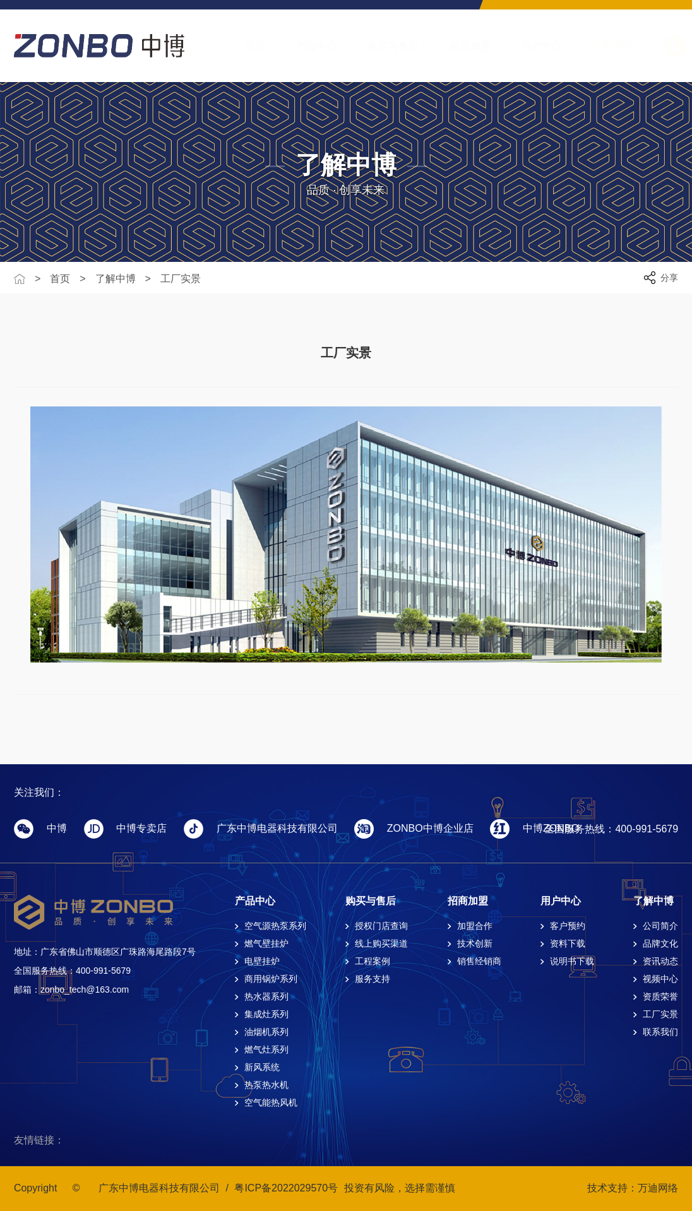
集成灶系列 (266, 1014)
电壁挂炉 (262, 961)
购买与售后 (380, 45)
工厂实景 (180, 279)
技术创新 (474, 943)
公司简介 (660, 926)
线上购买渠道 (381, 943)
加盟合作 (474, 926)
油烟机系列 (266, 1032)
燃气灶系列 (266, 1049)
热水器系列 (266, 996)
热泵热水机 (266, 1085)
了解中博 (601, 45)
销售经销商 (479, 961)
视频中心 (660, 979)
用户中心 (529, 45)
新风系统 (262, 1067)
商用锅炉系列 (270, 979)
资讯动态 (660, 961)
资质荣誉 (660, 996)
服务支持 (372, 979)
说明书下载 (572, 961)
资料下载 (567, 943)
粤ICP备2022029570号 (286, 1188)
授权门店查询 (381, 926)
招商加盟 (458, 45)
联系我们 (660, 1032)
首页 (242, 45)
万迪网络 (658, 1188)
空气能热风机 (270, 1102)
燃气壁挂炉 (266, 943)
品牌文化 (660, 943)
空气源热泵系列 (275, 926)
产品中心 (303, 45)
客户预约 (567, 926)
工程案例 (372, 961)
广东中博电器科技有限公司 (159, 1188)
